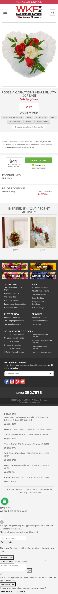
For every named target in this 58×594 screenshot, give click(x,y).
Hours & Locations (11, 293)
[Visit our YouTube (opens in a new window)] (22, 381)
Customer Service (39, 294)
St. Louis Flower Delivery (14, 334)
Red (53, 117)
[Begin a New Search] (53, 12)
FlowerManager (34, 402)
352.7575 (29, 392)
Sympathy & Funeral (40, 324)
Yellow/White (42, 122)
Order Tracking (38, 298)
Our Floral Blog (10, 297)
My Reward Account (40, 287)
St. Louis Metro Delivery (18, 331)
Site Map (23, 492)
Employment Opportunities (15, 304)
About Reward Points (40, 291)
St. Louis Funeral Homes (14, 338)
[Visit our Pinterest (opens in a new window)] (17, 381)
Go (50, 373)
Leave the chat (7, 584)
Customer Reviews (11, 300)
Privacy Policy (31, 489)
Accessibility (35, 492)
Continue (21, 592)
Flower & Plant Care (12, 317)
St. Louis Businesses (12, 348)
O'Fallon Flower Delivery (14, 352)
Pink (29, 117)
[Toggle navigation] (5, 12)
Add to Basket (38, 160)
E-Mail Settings (38, 307)
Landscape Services (40, 321)
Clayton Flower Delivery (41, 352)
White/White (15, 122)
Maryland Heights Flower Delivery (42, 341)
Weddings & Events (39, 317)
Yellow (28, 122)
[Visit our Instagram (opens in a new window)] (12, 381)
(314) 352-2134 (9, 472)
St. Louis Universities (12, 345)
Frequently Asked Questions (39, 302)
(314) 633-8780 (10, 460)
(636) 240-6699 (47, 429)
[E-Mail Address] (25, 373)
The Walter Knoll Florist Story (13, 288)
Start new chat (7, 592)
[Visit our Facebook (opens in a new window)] (6, 381)
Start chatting (7, 542)
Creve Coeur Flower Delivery (40, 335)
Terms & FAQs (46, 489)
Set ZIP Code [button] (36, 2)
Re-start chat (7, 557)
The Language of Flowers (14, 321)
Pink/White (41, 117)
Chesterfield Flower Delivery (40, 347)
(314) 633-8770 (10, 439)
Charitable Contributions (14, 307)
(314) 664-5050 (10, 424)
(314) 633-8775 (10, 448)
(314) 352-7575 (10, 481)
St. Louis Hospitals (11, 341)
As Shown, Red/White (12, 117)
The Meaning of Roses (13, 324)
